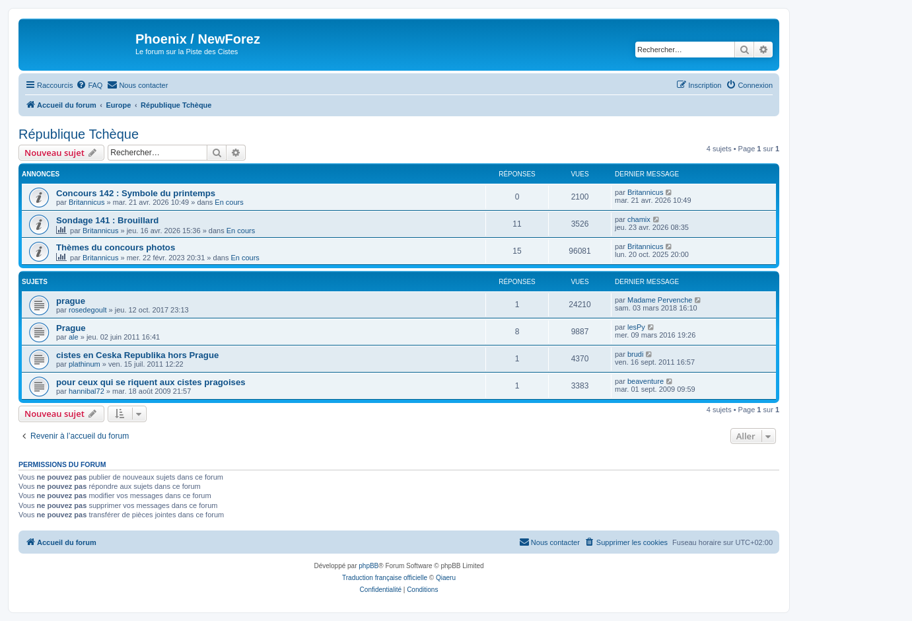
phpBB (368, 565)
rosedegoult (88, 310)
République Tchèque (78, 134)
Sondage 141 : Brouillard (107, 220)
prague (70, 301)
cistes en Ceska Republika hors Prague (137, 355)
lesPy (636, 327)
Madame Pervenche (659, 300)
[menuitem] (89, 85)
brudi (635, 354)
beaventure (645, 381)
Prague (71, 328)
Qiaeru (446, 577)
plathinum (84, 364)
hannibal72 (86, 391)
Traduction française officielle (384, 577)
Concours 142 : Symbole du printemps (135, 193)
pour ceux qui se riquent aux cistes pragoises (151, 382)
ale (74, 337)
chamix (638, 219)
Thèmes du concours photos (115, 247)
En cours (229, 202)
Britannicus (86, 202)
